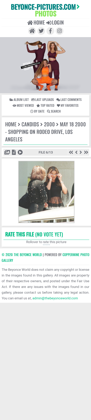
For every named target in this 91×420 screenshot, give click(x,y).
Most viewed (23, 105)
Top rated (45, 105)
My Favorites (67, 105)
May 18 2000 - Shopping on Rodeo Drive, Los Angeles (45, 131)
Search (54, 111)
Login (55, 22)
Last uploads (42, 99)
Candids (30, 124)
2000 (49, 124)
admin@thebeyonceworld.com (55, 298)
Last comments (69, 99)
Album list (19, 99)
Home (36, 22)
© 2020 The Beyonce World (22, 254)
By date (37, 111)
